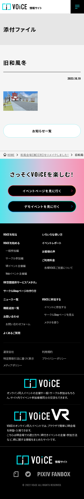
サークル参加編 (14, 258)
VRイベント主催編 (16, 266)
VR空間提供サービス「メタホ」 (20, 282)
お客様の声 (48, 251)
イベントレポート (51, 243)
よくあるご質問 (11, 333)
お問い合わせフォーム (18, 324)
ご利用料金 (48, 260)
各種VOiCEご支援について (58, 268)
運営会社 (8, 352)
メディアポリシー (12, 365)
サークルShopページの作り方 (19, 291)
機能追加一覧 (11, 308)
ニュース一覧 (10, 299)
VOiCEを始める (11, 243)
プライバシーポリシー (54, 358)
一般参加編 (12, 251)
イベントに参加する (55, 307)
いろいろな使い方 (52, 234)
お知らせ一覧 (42, 130)
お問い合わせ (11, 316)
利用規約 (47, 352)
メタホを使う (51, 322)
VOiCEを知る (10, 234)
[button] (77, 6)
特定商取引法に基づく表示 (18, 358)
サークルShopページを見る (59, 315)
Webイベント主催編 (16, 273)
